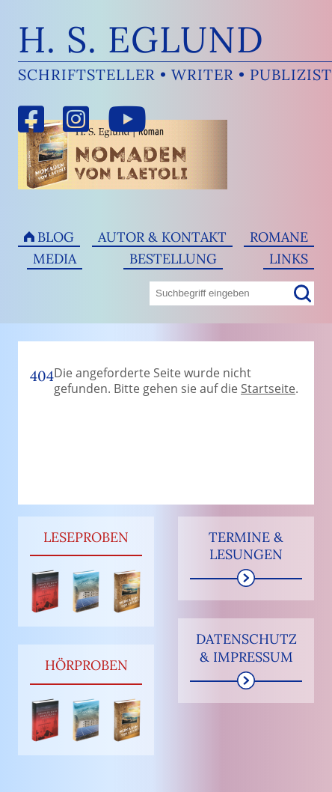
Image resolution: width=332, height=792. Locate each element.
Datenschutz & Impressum (246, 647)
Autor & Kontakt (162, 237)
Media (54, 258)
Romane (279, 237)
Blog (55, 237)
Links (288, 258)
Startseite (268, 388)
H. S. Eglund (141, 39)
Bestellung (173, 258)
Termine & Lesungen (246, 545)
